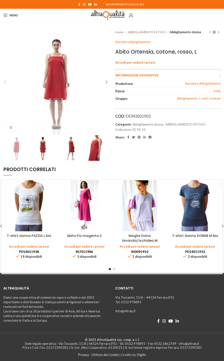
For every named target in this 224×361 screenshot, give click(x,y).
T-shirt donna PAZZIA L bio (29, 235)
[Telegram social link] (150, 137)
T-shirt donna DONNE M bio (195, 235)
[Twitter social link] (133, 137)
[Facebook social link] (79, 4)
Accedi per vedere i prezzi (135, 62)
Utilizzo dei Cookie (105, 355)
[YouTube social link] (90, 4)
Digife (141, 355)
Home (119, 32)
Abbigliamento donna (185, 32)
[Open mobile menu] (10, 15)
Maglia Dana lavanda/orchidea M (140, 238)
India (216, 91)
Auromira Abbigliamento (133, 42)
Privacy (83, 355)
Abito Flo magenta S (84, 235)
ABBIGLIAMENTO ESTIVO (147, 32)
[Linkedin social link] (95, 4)
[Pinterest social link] (139, 137)
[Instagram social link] (84, 4)
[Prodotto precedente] (210, 32)
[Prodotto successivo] (218, 32)
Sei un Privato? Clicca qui (125, 4)
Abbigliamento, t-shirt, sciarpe (198, 98)
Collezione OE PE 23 (130, 129)
